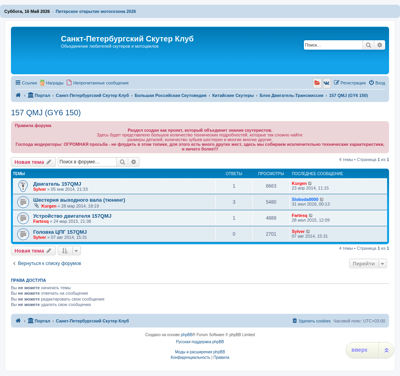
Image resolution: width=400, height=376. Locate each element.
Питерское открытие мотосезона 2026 (95, 11)
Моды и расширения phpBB (200, 352)
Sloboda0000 (305, 199)
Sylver (39, 189)
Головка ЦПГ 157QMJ (60, 232)
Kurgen (299, 183)
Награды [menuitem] (55, 83)
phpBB (187, 335)
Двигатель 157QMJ (57, 184)
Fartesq (41, 221)
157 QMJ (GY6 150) (46, 112)
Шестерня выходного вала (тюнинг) (79, 200)
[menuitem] (97, 83)
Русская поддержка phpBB (200, 342)
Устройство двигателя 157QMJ (72, 216)
